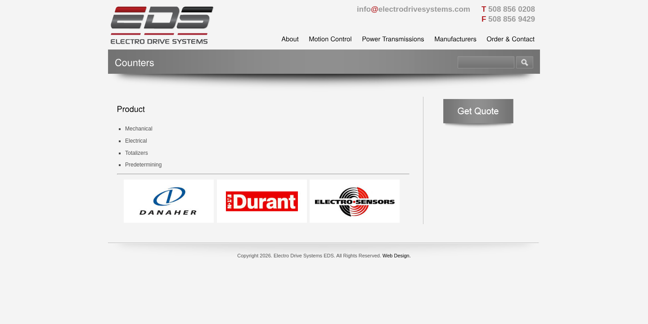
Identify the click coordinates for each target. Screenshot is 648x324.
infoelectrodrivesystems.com (413, 9)
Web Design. (396, 255)
